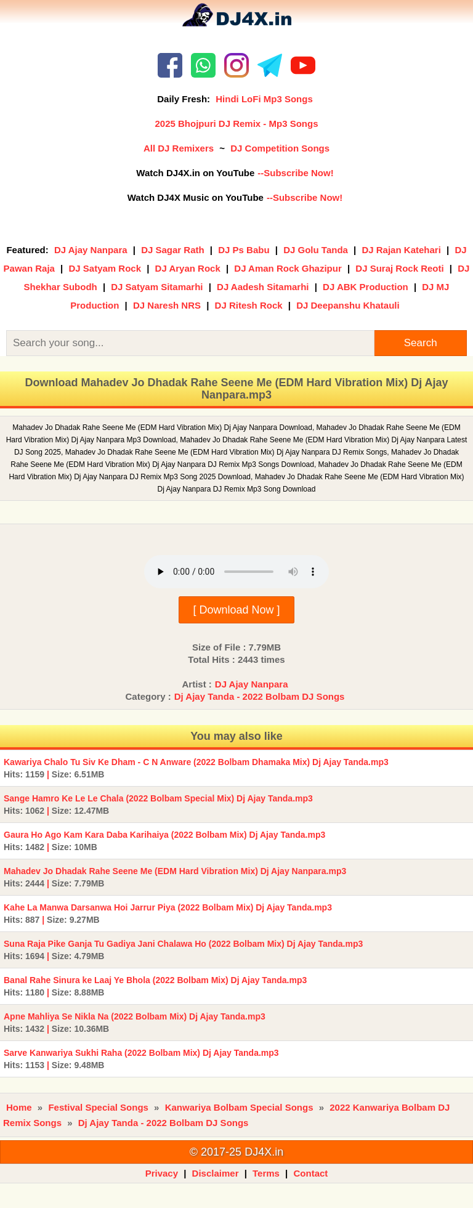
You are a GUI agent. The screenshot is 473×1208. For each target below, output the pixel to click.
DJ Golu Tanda (315, 250)
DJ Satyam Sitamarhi (157, 287)
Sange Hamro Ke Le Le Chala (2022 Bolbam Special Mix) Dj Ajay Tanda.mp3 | (158, 804)
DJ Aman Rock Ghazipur (287, 268)
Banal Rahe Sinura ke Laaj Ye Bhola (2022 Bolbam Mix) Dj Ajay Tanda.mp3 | (155, 986)
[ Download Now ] (236, 610)
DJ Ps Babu (243, 250)
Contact (311, 1173)
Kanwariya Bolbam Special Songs (239, 1107)
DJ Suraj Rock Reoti (399, 268)
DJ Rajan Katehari (401, 250)
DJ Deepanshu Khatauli (348, 305)
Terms (266, 1173)
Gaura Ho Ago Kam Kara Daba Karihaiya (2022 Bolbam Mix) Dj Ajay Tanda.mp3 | (164, 841)
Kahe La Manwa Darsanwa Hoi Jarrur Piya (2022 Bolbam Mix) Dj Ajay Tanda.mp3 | (168, 913)
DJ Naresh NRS (167, 305)
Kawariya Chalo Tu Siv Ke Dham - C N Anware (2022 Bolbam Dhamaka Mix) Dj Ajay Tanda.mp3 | (196, 768)
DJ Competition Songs (279, 148)
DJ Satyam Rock (104, 268)
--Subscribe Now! (295, 173)
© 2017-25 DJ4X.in (236, 1152)
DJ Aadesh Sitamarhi (263, 287)
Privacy (161, 1173)
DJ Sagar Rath (172, 250)
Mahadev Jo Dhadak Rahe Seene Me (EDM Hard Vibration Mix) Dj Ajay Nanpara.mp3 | (175, 877)
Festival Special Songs (98, 1107)
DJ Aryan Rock (187, 268)
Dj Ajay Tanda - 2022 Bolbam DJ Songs (259, 696)
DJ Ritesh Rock (249, 305)
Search (420, 343)
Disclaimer (215, 1173)
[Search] (190, 343)
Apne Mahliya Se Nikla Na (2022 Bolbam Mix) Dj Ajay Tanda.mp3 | (134, 1022)
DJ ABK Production (365, 287)
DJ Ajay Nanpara (90, 250)
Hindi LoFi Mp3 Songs (264, 99)
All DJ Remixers (179, 148)
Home (19, 1107)
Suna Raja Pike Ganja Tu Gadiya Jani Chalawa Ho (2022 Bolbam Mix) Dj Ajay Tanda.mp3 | (183, 950)
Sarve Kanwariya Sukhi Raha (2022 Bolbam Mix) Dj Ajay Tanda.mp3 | (141, 1059)
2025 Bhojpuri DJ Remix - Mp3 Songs (236, 123)
